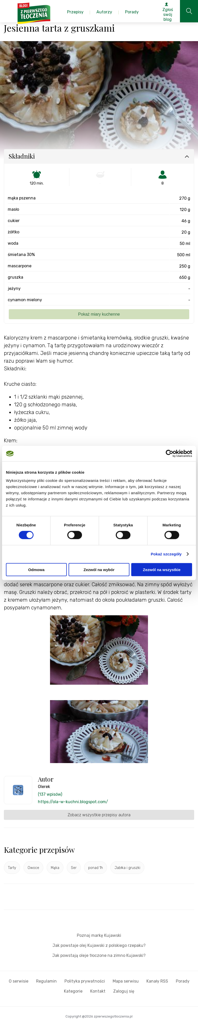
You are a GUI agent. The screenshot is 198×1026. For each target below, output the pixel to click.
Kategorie (73, 991)
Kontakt (97, 991)
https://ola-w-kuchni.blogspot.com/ (73, 801)
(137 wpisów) (50, 794)
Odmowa (36, 569)
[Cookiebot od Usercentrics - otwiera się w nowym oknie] (169, 453)
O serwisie (18, 981)
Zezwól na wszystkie (161, 569)
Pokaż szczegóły (166, 554)
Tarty (12, 868)
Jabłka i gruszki (127, 868)
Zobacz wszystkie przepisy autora (99, 814)
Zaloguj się (123, 991)
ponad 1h (95, 868)
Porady (182, 981)
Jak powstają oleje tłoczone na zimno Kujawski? (99, 955)
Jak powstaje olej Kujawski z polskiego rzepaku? (99, 945)
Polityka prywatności (84, 981)
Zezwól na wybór (99, 569)
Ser (74, 868)
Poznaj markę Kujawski (99, 935)
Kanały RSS (157, 981)
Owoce (33, 868)
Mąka (55, 868)
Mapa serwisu (126, 981)
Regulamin (46, 981)
